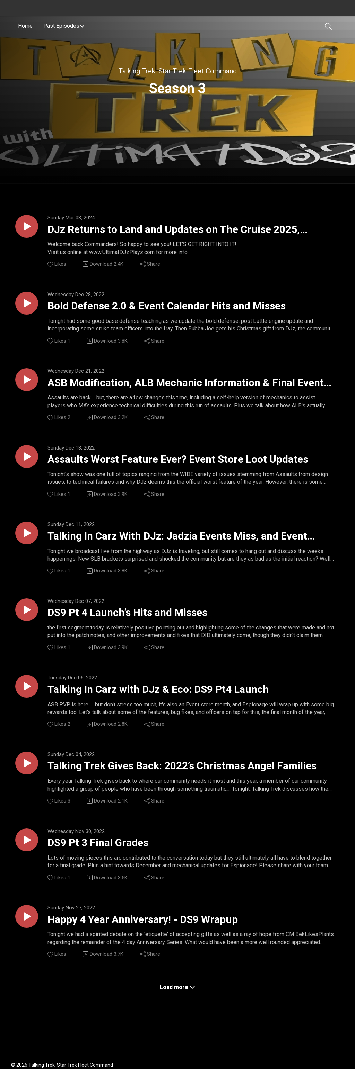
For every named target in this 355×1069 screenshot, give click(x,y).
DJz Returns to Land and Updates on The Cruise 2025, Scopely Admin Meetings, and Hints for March (190, 231)
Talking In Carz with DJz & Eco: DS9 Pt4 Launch (177, 704)
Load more (177, 1010)
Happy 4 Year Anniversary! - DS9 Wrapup (159, 941)
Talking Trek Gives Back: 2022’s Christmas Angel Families (181, 784)
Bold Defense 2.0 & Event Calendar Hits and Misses (187, 309)
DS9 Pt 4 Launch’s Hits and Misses (141, 625)
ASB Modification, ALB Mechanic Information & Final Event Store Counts (177, 389)
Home (25, 25)
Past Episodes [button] (61, 25)
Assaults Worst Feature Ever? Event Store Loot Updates (174, 467)
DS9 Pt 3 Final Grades (106, 862)
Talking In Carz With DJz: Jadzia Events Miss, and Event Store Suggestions (183, 547)
